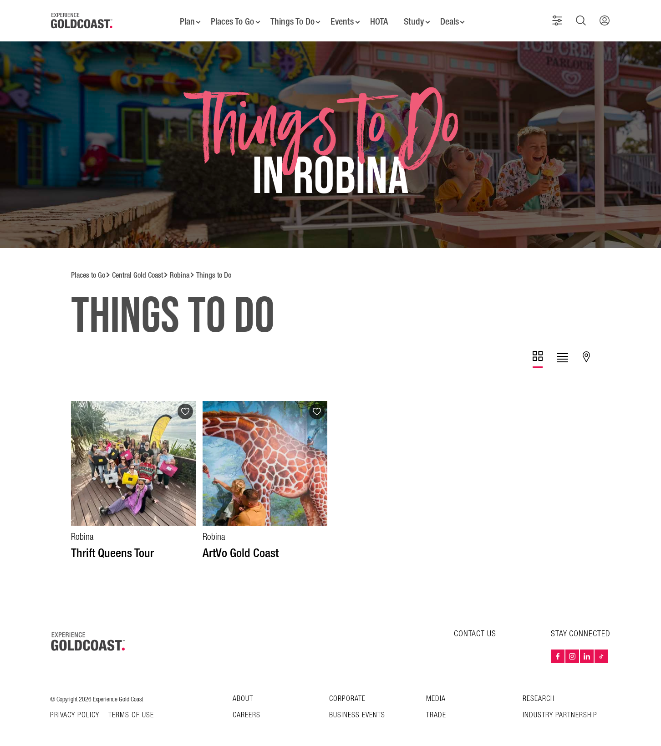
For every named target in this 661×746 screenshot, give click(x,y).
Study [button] (416, 18)
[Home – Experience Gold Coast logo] (88, 635)
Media (436, 693)
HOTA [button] (380, 18)
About (243, 693)
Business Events (357, 709)
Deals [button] (452, 18)
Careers (246, 709)
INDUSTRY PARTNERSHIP (560, 709)
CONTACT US (475, 627)
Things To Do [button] (291, 18)
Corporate (347, 693)
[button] (559, 17)
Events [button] (342, 18)
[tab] (538, 353)
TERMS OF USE (131, 709)
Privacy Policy (74, 709)
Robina (179, 269)
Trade (436, 709)
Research (538, 693)
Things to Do (213, 269)
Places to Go (88, 269)
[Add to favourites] (185, 405)
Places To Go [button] (230, 18)
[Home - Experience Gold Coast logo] (82, 17)
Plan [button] (183, 18)
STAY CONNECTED (580, 628)
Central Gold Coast (137, 269)
